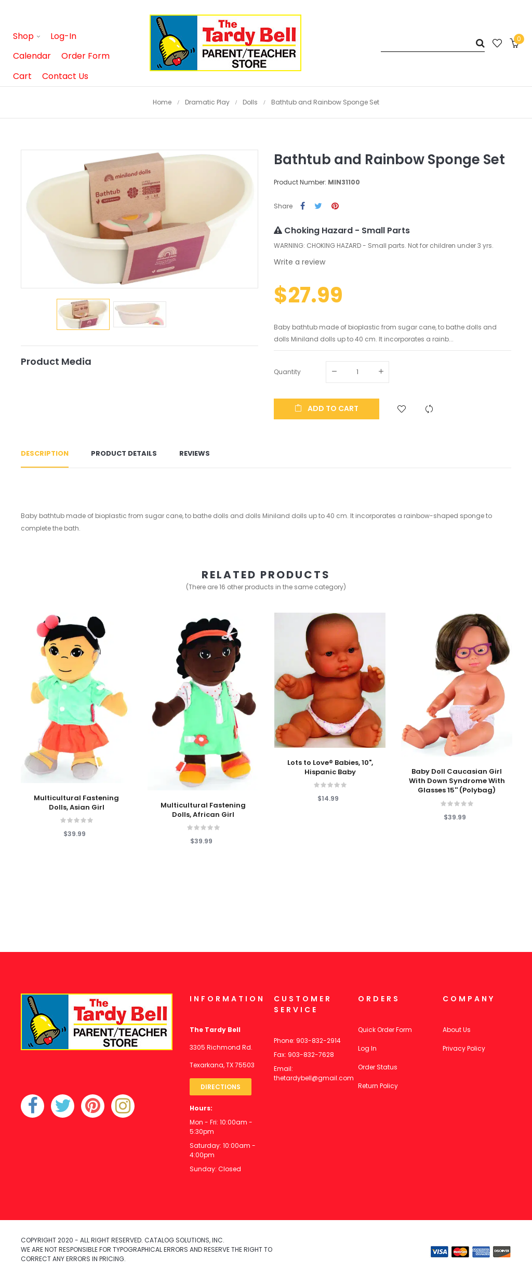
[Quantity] (357, 372)
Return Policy (378, 1085)
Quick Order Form (385, 1029)
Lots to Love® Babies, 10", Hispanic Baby (330, 767)
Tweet (318, 206)
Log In (367, 1048)
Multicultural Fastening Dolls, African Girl (203, 810)
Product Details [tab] (124, 453)
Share (302, 206)
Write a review (299, 262)
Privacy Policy (464, 1048)
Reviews (194, 453)
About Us (457, 1029)
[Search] (433, 43)
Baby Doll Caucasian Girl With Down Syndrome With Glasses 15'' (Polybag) (457, 781)
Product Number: (300, 182)
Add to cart (326, 408)
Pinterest (335, 206)
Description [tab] (45, 453)
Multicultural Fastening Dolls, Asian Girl (76, 802)
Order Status (377, 1067)
